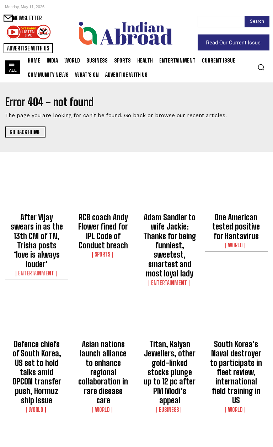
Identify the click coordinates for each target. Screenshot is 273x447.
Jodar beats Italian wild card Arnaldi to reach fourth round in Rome (236, 410)
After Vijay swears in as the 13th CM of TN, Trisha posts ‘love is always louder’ (36, 225)
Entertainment (37, 242)
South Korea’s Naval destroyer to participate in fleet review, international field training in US (236, 321)
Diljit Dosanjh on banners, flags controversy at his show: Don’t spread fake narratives (170, 414)
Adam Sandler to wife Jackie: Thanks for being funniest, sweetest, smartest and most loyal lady (169, 228)
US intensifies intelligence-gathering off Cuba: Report (36, 410)
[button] (261, 67)
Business (169, 341)
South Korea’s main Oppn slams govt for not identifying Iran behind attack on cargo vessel (103, 414)
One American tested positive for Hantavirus (236, 222)
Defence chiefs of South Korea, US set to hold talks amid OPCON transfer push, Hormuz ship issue (37, 321)
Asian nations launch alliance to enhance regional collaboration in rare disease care (103, 318)
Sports (103, 235)
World (236, 235)
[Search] (257, 21)
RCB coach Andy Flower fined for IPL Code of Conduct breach (103, 222)
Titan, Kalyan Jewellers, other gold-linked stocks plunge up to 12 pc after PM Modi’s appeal (169, 321)
